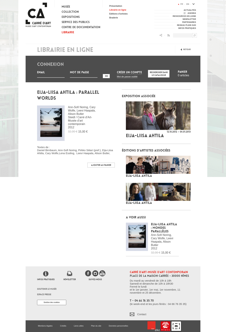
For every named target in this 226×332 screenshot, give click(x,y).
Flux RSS (168, 35)
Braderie (113, 17)
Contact (141, 314)
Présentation (115, 6)
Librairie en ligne (117, 10)
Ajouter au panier (101, 165)
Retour (187, 49)
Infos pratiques (46, 279)
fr (181, 4)
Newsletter (69, 279)
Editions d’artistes (118, 14)
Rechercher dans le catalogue (159, 74)
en (187, 4)
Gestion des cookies (52, 302)
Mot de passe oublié (127, 76)
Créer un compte (129, 72)
